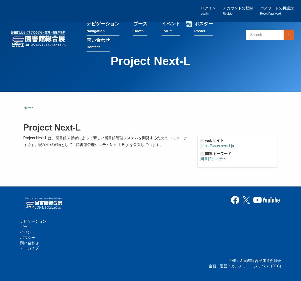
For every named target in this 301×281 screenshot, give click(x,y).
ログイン (208, 10)
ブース (140, 28)
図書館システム (213, 159)
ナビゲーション (103, 28)
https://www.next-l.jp (217, 146)
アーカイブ (29, 248)
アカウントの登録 (238, 10)
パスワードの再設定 (277, 10)
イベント (171, 28)
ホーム (29, 108)
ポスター (203, 28)
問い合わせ (98, 44)
